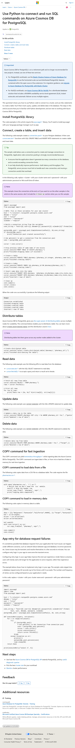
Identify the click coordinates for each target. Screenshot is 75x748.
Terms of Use (28, 742)
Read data (7, 50)
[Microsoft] (37, 2)
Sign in (71, 3)
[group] (38, 246)
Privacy (46, 739)
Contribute (38, 739)
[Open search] (66, 3)
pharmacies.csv (8, 475)
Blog (29, 739)
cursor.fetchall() (12, 371)
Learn (4, 7)
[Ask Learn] (67, 7)
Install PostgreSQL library (12, 42)
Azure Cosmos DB (19, 7)
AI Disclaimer (8, 739)
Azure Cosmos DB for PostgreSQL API (28, 659)
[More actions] (70, 7)
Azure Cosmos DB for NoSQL (38, 90)
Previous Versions (20, 739)
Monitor (9, 668)
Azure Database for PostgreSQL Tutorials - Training (19, 704)
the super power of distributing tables (47, 321)
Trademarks (37, 742)
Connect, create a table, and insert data (16, 45)
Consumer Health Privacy (12, 742)
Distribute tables (9, 47)
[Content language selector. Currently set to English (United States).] (13, 734)
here (49, 327)
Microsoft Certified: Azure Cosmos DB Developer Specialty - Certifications (26, 714)
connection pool (35, 135)
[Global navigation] (2, 3)
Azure (10, 7)
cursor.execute (8, 138)
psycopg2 (37, 122)
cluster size (20, 665)
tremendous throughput (32, 456)
